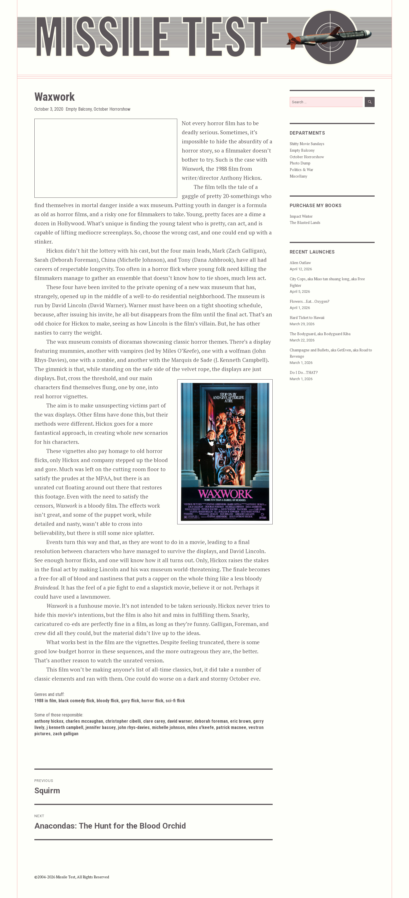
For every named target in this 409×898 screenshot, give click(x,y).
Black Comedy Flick (76, 700)
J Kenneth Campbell (65, 727)
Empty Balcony (79, 109)
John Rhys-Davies (134, 727)
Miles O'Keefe (200, 727)
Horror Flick (152, 700)
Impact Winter (301, 216)
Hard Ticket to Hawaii (307, 317)
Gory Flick (130, 700)
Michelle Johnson (168, 727)
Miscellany (298, 176)
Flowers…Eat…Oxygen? (309, 301)
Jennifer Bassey (100, 727)
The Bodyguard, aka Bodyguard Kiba (320, 333)
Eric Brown (240, 721)
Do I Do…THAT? (304, 372)
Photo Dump (300, 163)
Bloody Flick (108, 700)
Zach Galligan (65, 733)
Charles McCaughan (84, 721)
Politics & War (301, 169)
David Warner (179, 721)
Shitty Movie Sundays (307, 143)
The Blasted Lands (305, 222)
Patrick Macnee (231, 727)
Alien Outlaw (300, 262)
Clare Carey (154, 721)
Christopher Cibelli (123, 721)
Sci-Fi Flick (175, 700)
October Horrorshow (112, 109)
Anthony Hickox (48, 721)
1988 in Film (45, 700)
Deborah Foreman (211, 721)
